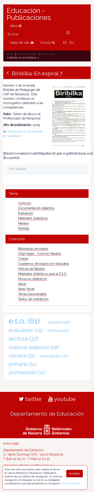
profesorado (27, 372)
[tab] (47, 193)
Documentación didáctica (36, 208)
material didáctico (34, 347)
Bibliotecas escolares (33, 249)
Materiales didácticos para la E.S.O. (42, 274)
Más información (71, 483)
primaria (23, 364)
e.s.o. (24, 320)
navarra (22, 356)
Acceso (47, 42)
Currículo (24, 203)
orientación (54, 356)
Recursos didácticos (32, 279)
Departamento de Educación (47, 413)
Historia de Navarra (31, 268)
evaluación (26, 330)
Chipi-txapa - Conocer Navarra (39, 253)
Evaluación (25, 213)
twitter (30, 399)
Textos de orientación (33, 299)
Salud (22, 284)
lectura (23, 338)
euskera (58, 322)
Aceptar (74, 473)
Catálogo (47, 54)
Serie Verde (26, 289)
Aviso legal (11, 443)
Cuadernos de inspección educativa (43, 263)
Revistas (24, 228)
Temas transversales (32, 294)
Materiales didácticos (33, 218)
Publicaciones (27, 54)
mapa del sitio (22, 42)
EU (72, 42)
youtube (61, 399)
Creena (23, 258)
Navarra (23, 223)
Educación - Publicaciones (29, 14)
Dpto (10, 54)
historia (58, 330)
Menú (15, 26)
